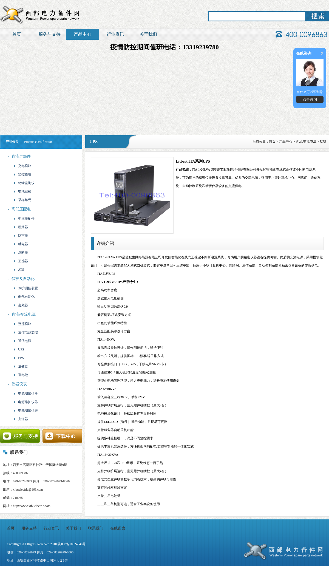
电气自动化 (24, 297)
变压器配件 (24, 218)
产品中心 (82, 34)
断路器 (20, 227)
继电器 (20, 244)
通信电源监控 (25, 332)
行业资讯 (115, 34)
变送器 (20, 419)
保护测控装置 (25, 288)
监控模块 (22, 174)
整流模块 (22, 324)
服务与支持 (50, 34)
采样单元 (22, 200)
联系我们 (95, 528)
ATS (18, 269)
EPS (18, 358)
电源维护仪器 (25, 402)
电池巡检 (22, 191)
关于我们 (148, 34)
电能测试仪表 (25, 410)
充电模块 (22, 166)
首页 (16, 34)
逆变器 (20, 366)
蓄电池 (20, 375)
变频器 (20, 305)
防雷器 (20, 235)
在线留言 (118, 528)
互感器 (20, 261)
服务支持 (29, 528)
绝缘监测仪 (24, 183)
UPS (18, 349)
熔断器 (20, 252)
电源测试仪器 (25, 393)
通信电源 (22, 341)
